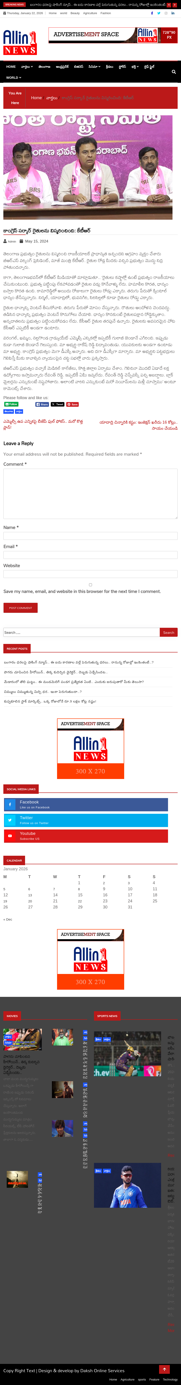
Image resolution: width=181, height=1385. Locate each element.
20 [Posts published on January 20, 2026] (30, 901)
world (63, 13)
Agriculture (90, 13)
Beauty (75, 13)
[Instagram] (166, 13)
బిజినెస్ (78, 66)
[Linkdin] (173, 13)
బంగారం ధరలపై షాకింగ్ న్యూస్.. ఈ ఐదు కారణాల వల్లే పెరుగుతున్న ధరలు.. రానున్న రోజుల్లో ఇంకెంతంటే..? (99, 4)
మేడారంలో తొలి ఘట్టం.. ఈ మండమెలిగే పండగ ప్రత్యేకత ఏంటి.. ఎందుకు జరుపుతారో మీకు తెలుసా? (74, 682)
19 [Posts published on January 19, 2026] (5, 901)
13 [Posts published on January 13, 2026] (30, 895)
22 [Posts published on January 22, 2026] (80, 901)
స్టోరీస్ (122, 66)
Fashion (105, 13)
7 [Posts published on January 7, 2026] (54, 889)
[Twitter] (159, 13)
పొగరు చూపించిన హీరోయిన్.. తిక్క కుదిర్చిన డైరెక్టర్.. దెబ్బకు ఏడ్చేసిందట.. (56, 672)
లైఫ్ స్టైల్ (149, 66)
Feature (154, 1379)
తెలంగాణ (44, 66)
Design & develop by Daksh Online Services (81, 1370)
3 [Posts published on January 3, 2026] (129, 883)
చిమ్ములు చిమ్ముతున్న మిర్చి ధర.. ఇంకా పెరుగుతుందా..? (43, 692)
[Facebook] (152, 13)
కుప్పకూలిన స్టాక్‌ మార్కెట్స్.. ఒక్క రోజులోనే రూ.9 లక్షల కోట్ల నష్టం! (50, 701)
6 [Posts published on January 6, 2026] (29, 889)
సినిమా (93, 66)
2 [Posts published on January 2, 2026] (104, 883)
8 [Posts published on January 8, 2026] (79, 889)
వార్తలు (25, 66)
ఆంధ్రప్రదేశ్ (62, 66)
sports (142, 1379)
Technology (170, 1379)
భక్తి (134, 66)
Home (53, 13)
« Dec (7, 919)
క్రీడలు (109, 66)
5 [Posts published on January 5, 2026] (4, 889)
